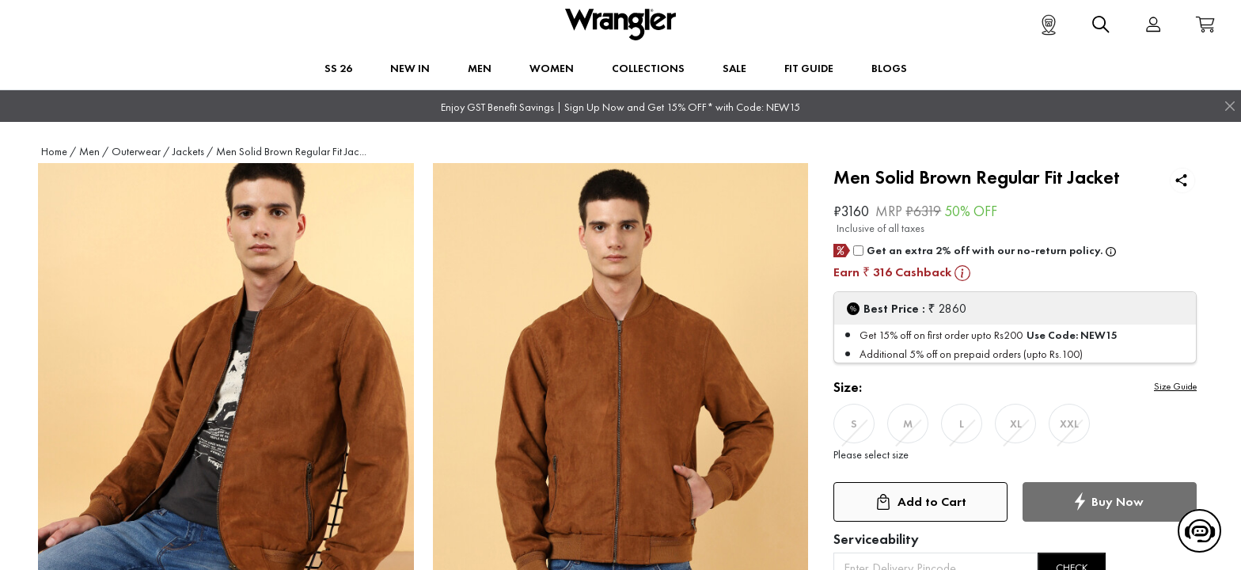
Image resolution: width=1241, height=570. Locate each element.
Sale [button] (734, 68)
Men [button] (479, 68)
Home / (58, 151)
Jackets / (193, 151)
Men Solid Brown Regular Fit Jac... (291, 151)
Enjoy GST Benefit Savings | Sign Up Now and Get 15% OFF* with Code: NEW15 (620, 107)
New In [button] (410, 68)
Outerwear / (140, 151)
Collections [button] (648, 68)
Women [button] (551, 68)
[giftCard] (858, 250)
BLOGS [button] (889, 68)
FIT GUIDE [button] (808, 68)
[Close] (1230, 106)
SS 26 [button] (338, 68)
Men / (93, 151)
